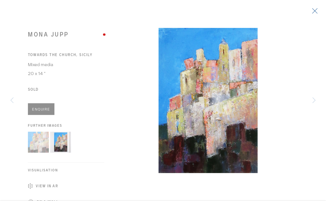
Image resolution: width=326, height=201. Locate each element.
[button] (38, 143)
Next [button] (314, 100)
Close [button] (313, 12)
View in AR (43, 188)
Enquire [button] (41, 111)
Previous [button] (12, 100)
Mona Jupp (48, 36)
